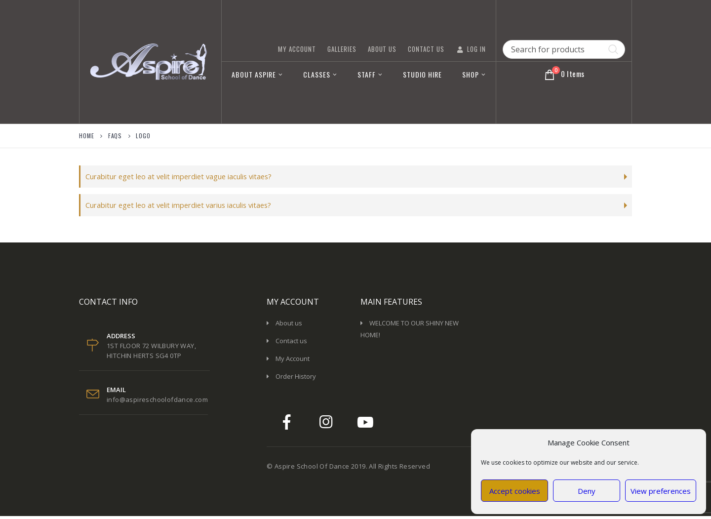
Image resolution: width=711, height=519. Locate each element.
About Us (382, 49)
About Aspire (254, 74)
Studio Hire (422, 74)
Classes (316, 74)
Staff (366, 74)
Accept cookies (514, 491)
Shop (470, 74)
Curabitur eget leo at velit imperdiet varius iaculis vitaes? (187, 207)
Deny (586, 491)
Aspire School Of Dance (312, 469)
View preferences (661, 491)
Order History (296, 379)
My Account (297, 49)
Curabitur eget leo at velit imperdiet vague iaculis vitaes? (186, 177)
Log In (471, 49)
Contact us (291, 343)
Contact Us (426, 49)
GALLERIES (341, 49)
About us (289, 325)
